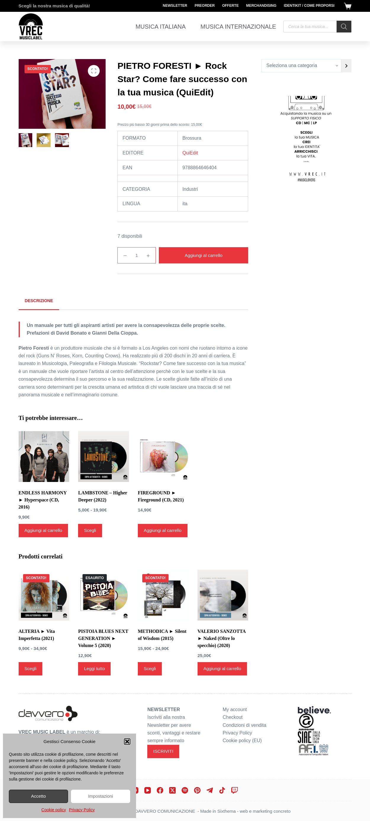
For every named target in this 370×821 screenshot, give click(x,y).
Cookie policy (53, 809)
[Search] (344, 26)
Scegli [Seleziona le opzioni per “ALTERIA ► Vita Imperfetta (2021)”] (31, 668)
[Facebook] (160, 790)
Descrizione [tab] (39, 300)
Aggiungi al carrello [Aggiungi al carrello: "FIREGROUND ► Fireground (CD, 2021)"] (163, 530)
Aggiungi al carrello (204, 255)
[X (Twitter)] (172, 790)
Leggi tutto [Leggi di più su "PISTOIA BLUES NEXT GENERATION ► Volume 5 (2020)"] (94, 668)
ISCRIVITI (163, 751)
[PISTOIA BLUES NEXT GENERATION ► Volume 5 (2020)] (103, 595)
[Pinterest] (197, 790)
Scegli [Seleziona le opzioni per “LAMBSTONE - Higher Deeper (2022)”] (90, 530)
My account (235, 709)
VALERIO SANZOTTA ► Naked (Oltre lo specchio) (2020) (222, 638)
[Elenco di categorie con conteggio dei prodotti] (301, 65)
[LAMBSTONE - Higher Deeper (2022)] (103, 456)
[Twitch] (234, 790)
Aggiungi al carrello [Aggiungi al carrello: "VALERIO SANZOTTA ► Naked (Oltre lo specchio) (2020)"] (222, 668)
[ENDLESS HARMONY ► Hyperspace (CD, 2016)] (44, 456)
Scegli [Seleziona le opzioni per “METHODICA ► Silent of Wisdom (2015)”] (150, 668)
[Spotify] (185, 790)
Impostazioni (100, 796)
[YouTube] (147, 790)
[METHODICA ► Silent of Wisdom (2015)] (163, 595)
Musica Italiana (160, 26)
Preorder (205, 6)
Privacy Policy (82, 809)
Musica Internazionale (238, 26)
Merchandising (261, 6)
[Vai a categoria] (346, 65)
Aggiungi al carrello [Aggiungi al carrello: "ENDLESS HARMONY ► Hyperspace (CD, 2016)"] (43, 530)
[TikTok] (222, 790)
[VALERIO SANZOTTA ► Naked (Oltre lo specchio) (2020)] (223, 595)
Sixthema (226, 811)
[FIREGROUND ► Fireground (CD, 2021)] (163, 456)
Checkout (233, 717)
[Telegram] (209, 790)
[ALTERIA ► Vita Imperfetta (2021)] (44, 595)
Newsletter (175, 6)
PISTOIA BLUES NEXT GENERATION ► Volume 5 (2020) (103, 638)
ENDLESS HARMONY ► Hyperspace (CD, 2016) (43, 499)
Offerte (230, 6)
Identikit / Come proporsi (309, 6)
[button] (127, 742)
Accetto (38, 796)
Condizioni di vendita (244, 725)
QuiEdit (190, 152)
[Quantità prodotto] (136, 255)
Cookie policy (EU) (242, 740)
